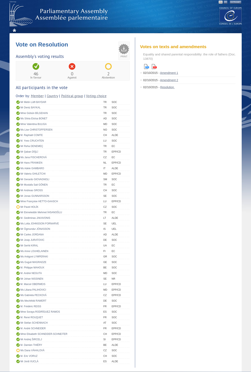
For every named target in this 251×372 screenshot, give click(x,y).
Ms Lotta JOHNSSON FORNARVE (40, 223)
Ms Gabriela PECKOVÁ (34, 295)
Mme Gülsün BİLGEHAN (34, 113)
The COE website (230, 15)
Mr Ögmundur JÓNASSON (35, 229)
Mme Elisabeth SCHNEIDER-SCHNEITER (44, 334)
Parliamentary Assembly (59, 15)
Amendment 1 (169, 73)
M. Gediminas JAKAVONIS (35, 218)
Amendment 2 (169, 80)
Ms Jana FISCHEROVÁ (34, 157)
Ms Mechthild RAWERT (33, 300)
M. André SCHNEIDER (33, 328)
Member (37, 96)
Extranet (235, 2)
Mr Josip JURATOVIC (33, 240)
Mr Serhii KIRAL (29, 245)
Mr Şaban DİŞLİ (29, 151)
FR (225, 2)
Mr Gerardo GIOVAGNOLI (35, 179)
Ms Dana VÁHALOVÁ (33, 350)
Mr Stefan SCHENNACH (34, 322)
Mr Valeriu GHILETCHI (33, 173)
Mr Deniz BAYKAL (31, 107)
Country (52, 96)
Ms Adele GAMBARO (32, 168)
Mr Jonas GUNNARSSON (35, 196)
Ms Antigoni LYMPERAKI (34, 256)
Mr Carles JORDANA (32, 234)
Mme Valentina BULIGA (34, 124)
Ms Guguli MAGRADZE (33, 262)
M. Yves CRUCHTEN (32, 140)
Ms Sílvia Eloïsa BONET (34, 118)
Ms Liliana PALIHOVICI (33, 289)
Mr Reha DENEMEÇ (32, 146)
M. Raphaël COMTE (32, 135)
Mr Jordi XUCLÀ (30, 361)
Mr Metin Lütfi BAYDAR (33, 102)
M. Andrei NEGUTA (31, 273)
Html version (146, 66)
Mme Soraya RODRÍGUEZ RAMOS (40, 311)
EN (220, 2)
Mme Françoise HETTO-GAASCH (39, 201)
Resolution (167, 87)
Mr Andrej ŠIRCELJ (31, 339)
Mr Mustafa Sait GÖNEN (34, 184)
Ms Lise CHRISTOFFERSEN (36, 129)
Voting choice (96, 96)
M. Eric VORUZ (29, 356)
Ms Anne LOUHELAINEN (35, 251)
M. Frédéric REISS (31, 306)
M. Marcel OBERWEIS (33, 284)
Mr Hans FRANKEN (31, 162)
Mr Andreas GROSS (32, 190)
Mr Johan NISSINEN (32, 278)
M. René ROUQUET (32, 317)
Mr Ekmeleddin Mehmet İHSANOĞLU (41, 212)
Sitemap (13, 2)
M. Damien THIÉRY (31, 345)
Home (14, 30)
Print (124, 56)
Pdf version (154, 66)
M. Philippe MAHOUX (32, 267)
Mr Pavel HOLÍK (30, 207)
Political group (72, 96)
